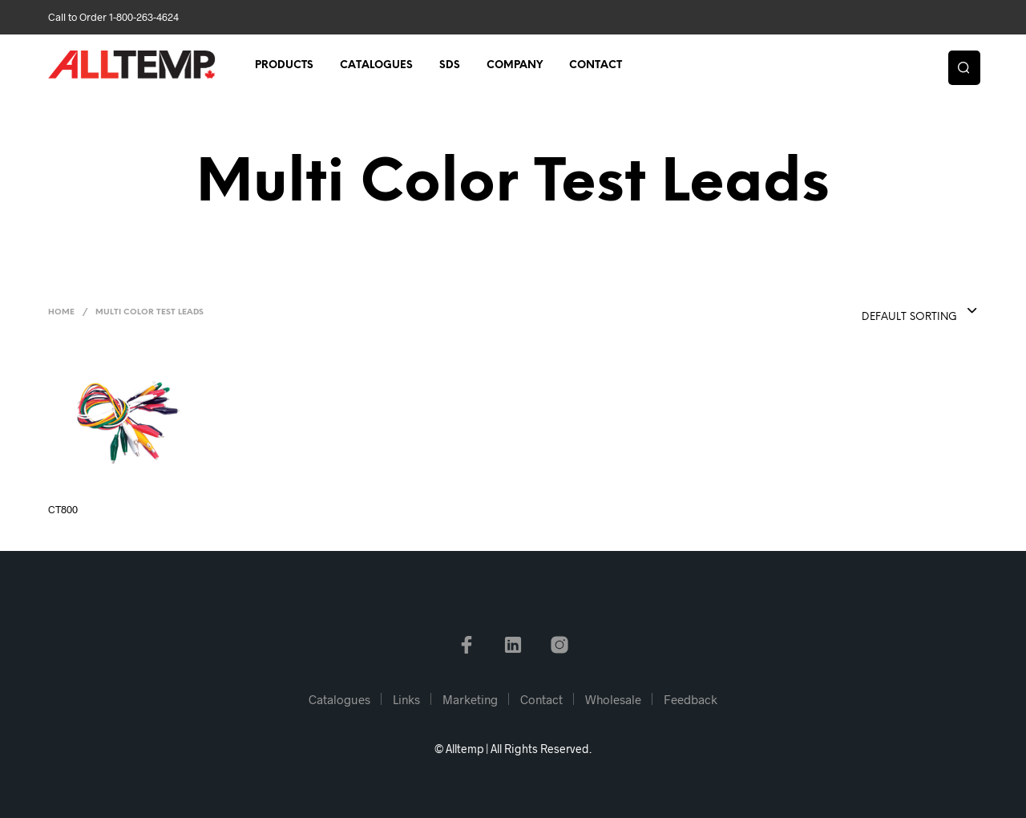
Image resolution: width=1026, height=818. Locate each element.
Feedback (690, 699)
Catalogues (376, 65)
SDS (449, 65)
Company (515, 65)
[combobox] (887, 312)
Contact (595, 65)
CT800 (63, 509)
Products (284, 65)
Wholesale (613, 699)
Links (406, 699)
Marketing (470, 699)
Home (61, 312)
